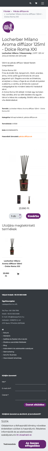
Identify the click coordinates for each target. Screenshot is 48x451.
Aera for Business (10, 355)
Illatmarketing (8, 352)
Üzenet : (5, 395)
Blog (5, 345)
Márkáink (6, 336)
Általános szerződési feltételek (14, 342)
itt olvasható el (23, 435)
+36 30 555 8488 (20, 295)
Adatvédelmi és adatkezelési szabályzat (18, 348)
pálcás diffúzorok (25, 136)
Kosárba (33, 216)
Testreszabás (9, 444)
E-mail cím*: (6, 388)
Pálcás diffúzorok (21, 11)
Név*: (4, 382)
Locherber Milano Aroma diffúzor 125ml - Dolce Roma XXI (12, 264)
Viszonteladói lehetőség (12, 358)
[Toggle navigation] (42, 3)
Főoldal (6, 11)
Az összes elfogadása (32, 444)
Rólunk (6, 333)
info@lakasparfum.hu (16, 317)
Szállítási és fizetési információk (15, 339)
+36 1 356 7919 (13, 311)
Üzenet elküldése (35, 405)
